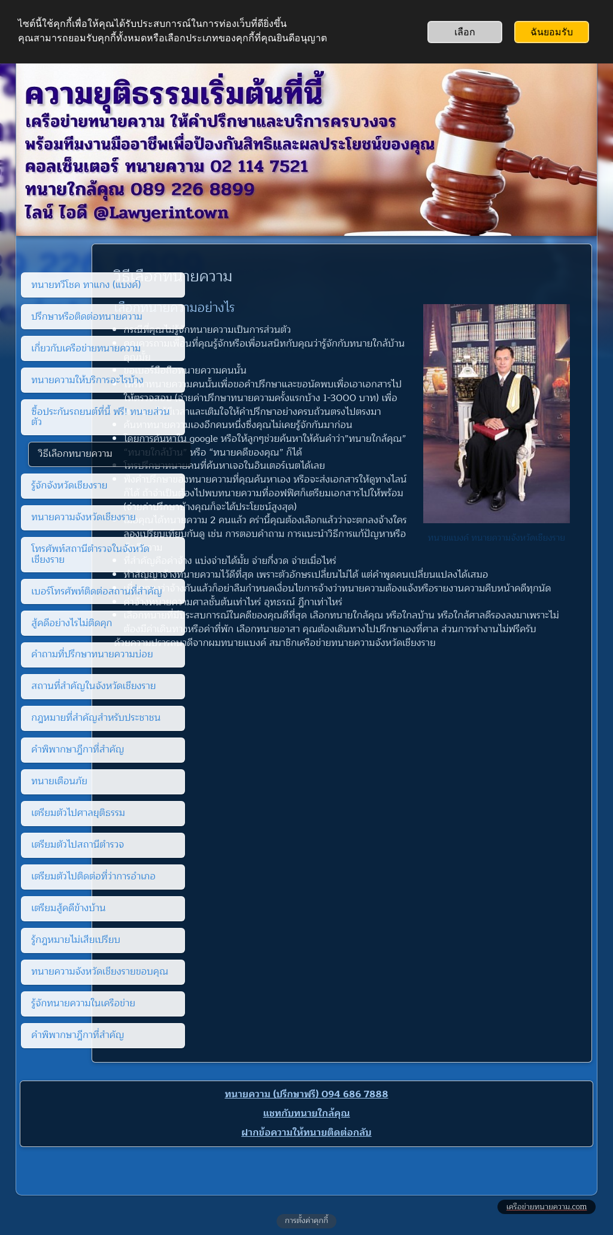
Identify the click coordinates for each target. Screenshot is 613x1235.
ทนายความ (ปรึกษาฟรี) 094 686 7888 (306, 1094)
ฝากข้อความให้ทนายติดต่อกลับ (306, 1132)
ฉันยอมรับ (551, 32)
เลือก (464, 32)
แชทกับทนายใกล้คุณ (306, 1113)
